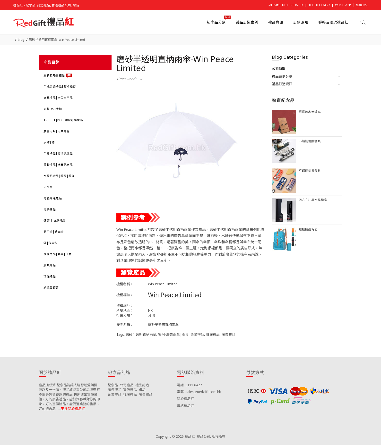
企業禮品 (197, 334)
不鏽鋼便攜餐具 (310, 141)
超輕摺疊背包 (308, 229)
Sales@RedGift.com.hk (285, 5)
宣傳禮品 (130, 389)
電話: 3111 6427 (189, 385)
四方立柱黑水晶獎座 (313, 200)
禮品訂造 (142, 385)
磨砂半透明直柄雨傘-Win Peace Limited (57, 39)
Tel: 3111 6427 (319, 5)
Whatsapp (343, 5)
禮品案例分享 (282, 76)
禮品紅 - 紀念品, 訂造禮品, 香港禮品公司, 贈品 (46, 5)
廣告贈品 (228, 334)
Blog (21, 39)
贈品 (142, 389)
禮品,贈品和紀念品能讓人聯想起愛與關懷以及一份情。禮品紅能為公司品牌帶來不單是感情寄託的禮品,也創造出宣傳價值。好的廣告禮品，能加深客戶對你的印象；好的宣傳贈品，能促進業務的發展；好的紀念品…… (69, 397)
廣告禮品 (114, 389)
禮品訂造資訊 (282, 84)
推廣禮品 (213, 334)
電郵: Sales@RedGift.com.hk (199, 391)
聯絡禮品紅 (185, 405)
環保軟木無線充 (310, 112)
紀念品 (113, 385)
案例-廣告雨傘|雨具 (173, 334)
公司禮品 (126, 385)
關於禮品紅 (185, 398)
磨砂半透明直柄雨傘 (141, 334)
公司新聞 (279, 68)
